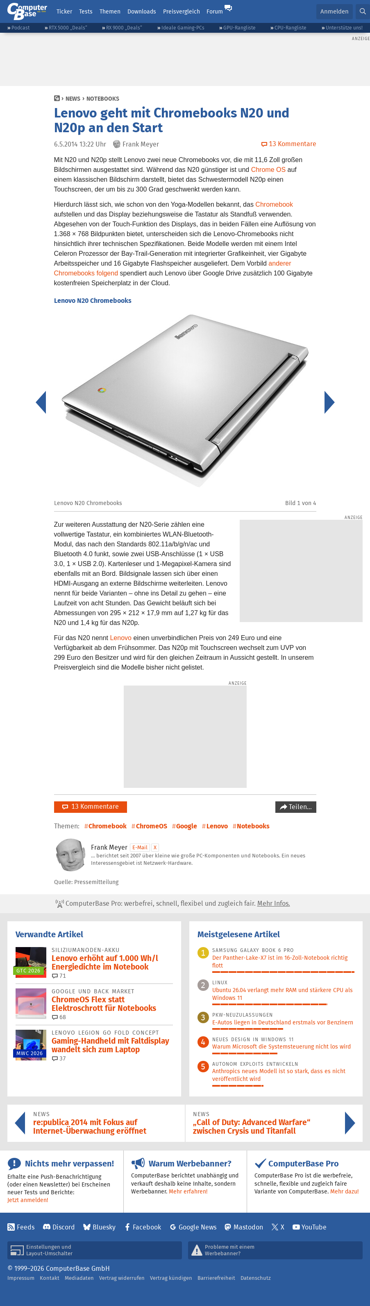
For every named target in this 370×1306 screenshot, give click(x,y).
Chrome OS (268, 169)
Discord (63, 1227)
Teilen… (299, 807)
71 (59, 976)
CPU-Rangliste (290, 27)
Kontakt (49, 1278)
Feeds (25, 1227)
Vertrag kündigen (171, 1278)
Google (186, 826)
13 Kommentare (90, 806)
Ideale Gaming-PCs (182, 27)
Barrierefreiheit (216, 1278)
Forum (215, 11)
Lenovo (121, 637)
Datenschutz (256, 1278)
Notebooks (102, 98)
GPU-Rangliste (239, 27)
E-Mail (140, 847)
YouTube (314, 1227)
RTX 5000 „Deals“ (68, 27)
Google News (197, 1227)
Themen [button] (110, 11)
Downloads (141, 11)
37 (59, 1058)
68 (59, 1017)
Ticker (64, 11)
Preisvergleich (181, 11)
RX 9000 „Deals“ (124, 27)
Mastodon (248, 1227)
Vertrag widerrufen (122, 1278)
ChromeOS (151, 826)
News (73, 98)
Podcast (20, 27)
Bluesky (104, 1227)
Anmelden (334, 11)
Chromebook (274, 204)
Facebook (147, 1227)
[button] (363, 11)
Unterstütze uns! (344, 27)
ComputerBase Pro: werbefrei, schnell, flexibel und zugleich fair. (173, 903)
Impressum (20, 1278)
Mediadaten (79, 1278)
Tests (86, 11)
